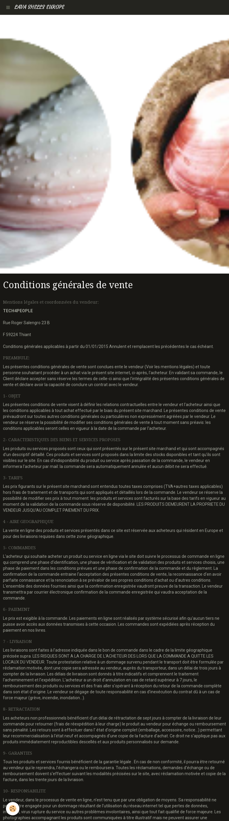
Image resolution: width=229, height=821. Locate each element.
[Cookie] (12, 808)
